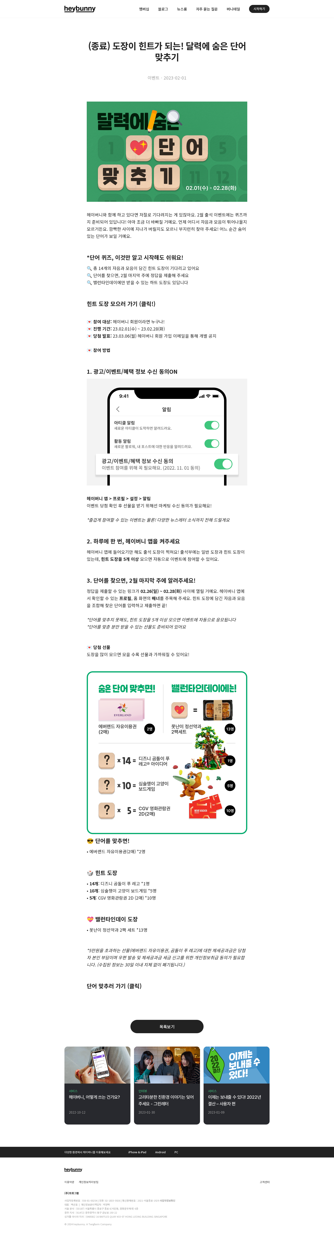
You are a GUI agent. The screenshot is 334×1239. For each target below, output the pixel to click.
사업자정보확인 (167, 1200)
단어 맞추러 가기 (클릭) (114, 986)
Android (160, 1152)
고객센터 (265, 1182)
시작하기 (259, 8)
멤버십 (144, 9)
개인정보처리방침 (88, 1182)
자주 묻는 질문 (207, 9)
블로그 (163, 9)
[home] (80, 9)
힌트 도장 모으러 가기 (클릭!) (121, 304)
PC (176, 1152)
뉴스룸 (182, 9)
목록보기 (167, 1026)
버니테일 (233, 9)
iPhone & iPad (137, 1152)
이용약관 (69, 1182)
